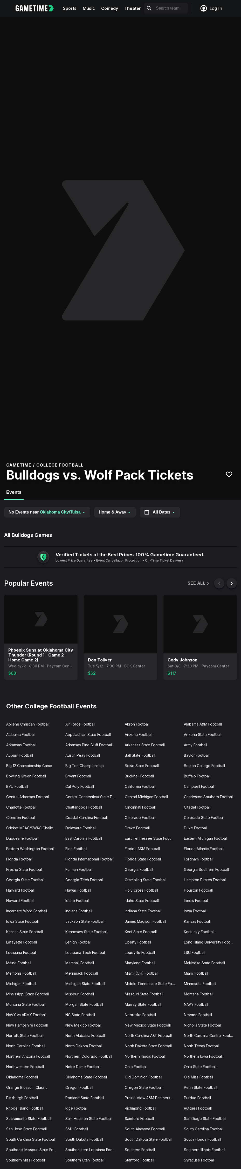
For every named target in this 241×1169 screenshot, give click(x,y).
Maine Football (18, 963)
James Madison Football (145, 921)
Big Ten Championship (84, 765)
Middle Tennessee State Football (152, 983)
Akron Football (137, 724)
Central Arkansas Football (28, 797)
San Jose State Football (26, 1129)
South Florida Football (202, 1139)
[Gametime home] (38, 8)
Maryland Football (140, 963)
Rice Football (76, 1108)
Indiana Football (78, 911)
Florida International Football (89, 859)
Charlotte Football (21, 807)
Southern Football (140, 1149)
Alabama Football (20, 734)
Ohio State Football (200, 1066)
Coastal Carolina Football (86, 817)
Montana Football (198, 994)
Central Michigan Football (146, 797)
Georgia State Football (25, 880)
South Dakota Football (84, 1139)
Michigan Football (21, 983)
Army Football (195, 745)
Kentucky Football (199, 931)
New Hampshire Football (27, 1025)
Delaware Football (80, 828)
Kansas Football (197, 921)
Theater (132, 8)
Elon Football (76, 848)
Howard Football (20, 900)
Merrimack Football (81, 973)
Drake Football (137, 828)
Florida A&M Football (142, 848)
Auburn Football (19, 755)
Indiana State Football (143, 911)
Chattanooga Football (83, 807)
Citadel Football (197, 807)
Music (89, 8)
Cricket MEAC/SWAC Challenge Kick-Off (33, 828)
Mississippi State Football (27, 994)
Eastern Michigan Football (206, 838)
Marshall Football (79, 963)
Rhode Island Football (24, 1108)
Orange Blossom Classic (26, 1087)
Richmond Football (140, 1108)
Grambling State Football (145, 880)
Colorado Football (140, 817)
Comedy (109, 8)
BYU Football (17, 786)
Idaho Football (77, 900)
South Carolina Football (203, 1129)
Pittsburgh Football (22, 1098)
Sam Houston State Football (88, 1118)
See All (199, 583)
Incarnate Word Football (26, 911)
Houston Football (198, 890)
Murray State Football (143, 1004)
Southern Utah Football (84, 1160)
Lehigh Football (78, 942)
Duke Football (196, 828)
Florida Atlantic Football (203, 848)
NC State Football (80, 1015)
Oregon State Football (143, 1087)
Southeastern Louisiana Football (92, 1149)
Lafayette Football (21, 942)
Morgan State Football (84, 1004)
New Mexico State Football (148, 1025)
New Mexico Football (83, 1025)
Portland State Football (84, 1098)
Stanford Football (139, 1160)
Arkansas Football (21, 745)
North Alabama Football (85, 1035)
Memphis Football (21, 973)
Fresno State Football (24, 869)
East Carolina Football (83, 838)
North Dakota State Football (148, 1046)
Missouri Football (79, 994)
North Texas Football (201, 1046)
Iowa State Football (22, 921)
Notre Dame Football (82, 1066)
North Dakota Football (83, 1046)
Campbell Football (199, 786)
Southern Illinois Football (204, 1149)
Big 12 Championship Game (29, 765)
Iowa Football (195, 911)
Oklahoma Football (22, 1077)
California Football (140, 786)
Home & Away (115, 512)
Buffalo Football (197, 776)
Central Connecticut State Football (92, 797)
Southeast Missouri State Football (33, 1149)
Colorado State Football (204, 817)
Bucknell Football (139, 776)
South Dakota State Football (148, 1139)
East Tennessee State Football (151, 838)
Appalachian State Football (88, 734)
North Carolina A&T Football (148, 1035)
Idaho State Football (142, 900)
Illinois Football (196, 900)
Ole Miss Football (198, 1077)
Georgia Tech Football (84, 880)
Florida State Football (143, 859)
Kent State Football (141, 931)
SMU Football (76, 1129)
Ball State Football (140, 755)
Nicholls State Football (203, 1025)
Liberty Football (138, 942)
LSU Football (194, 952)
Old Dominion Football (143, 1077)
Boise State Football (142, 765)
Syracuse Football (199, 1160)
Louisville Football (140, 952)
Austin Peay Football (82, 755)
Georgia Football (139, 869)
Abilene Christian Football (27, 724)
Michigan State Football (85, 983)
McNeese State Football (204, 963)
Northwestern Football (25, 1066)
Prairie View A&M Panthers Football (152, 1098)
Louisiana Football (21, 952)
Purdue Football (197, 1098)
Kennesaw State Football (86, 931)
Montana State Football (25, 1004)
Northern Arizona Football (28, 1056)
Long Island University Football (210, 942)
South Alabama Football (145, 1129)
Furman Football (78, 869)
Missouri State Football (144, 994)
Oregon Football (79, 1087)
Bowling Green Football (26, 776)
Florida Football (19, 859)
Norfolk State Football (24, 1035)
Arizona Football (138, 734)
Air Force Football (80, 724)
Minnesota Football (200, 983)
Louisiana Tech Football (85, 952)
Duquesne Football (22, 838)
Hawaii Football (78, 890)
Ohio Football (136, 1066)
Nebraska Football (140, 1015)
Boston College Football (204, 765)
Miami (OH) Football (141, 973)
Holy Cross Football (141, 890)
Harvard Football (20, 890)
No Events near (47, 512)
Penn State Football (200, 1087)
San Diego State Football (205, 1118)
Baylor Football (196, 755)
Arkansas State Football (145, 745)
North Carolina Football (25, 1046)
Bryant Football (78, 776)
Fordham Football (198, 859)
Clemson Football (21, 817)
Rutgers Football (198, 1108)
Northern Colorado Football (88, 1056)
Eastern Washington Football (30, 848)
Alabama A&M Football (203, 724)
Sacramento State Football (28, 1118)
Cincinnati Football (140, 807)
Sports (70, 8)
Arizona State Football (202, 734)
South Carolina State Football (31, 1139)
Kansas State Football (24, 931)
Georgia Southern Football (206, 869)
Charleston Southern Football (208, 797)
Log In (211, 8)
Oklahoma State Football (86, 1077)
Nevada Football (198, 1015)
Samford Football (139, 1118)
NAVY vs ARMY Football (26, 1015)
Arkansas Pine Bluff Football (89, 745)
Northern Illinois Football (145, 1056)
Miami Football (196, 973)
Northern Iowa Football (203, 1056)
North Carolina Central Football (210, 1035)
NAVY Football (196, 1004)
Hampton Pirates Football (205, 880)
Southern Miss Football (25, 1160)
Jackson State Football (84, 921)
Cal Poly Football (79, 786)
